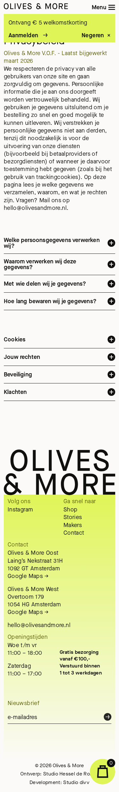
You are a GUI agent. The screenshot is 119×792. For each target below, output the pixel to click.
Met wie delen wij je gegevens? (59, 287)
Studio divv (76, 782)
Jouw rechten (59, 360)
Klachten (59, 395)
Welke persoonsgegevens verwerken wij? (59, 246)
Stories (72, 517)
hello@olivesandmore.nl (39, 625)
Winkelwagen (106, 768)
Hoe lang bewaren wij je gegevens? (59, 304)
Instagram (20, 509)
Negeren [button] (93, 35)
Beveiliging (59, 378)
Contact (73, 533)
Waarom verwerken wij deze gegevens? (59, 267)
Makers (72, 525)
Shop (70, 509)
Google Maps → (28, 576)
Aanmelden (23, 35)
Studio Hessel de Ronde (71, 773)
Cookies (59, 342)
